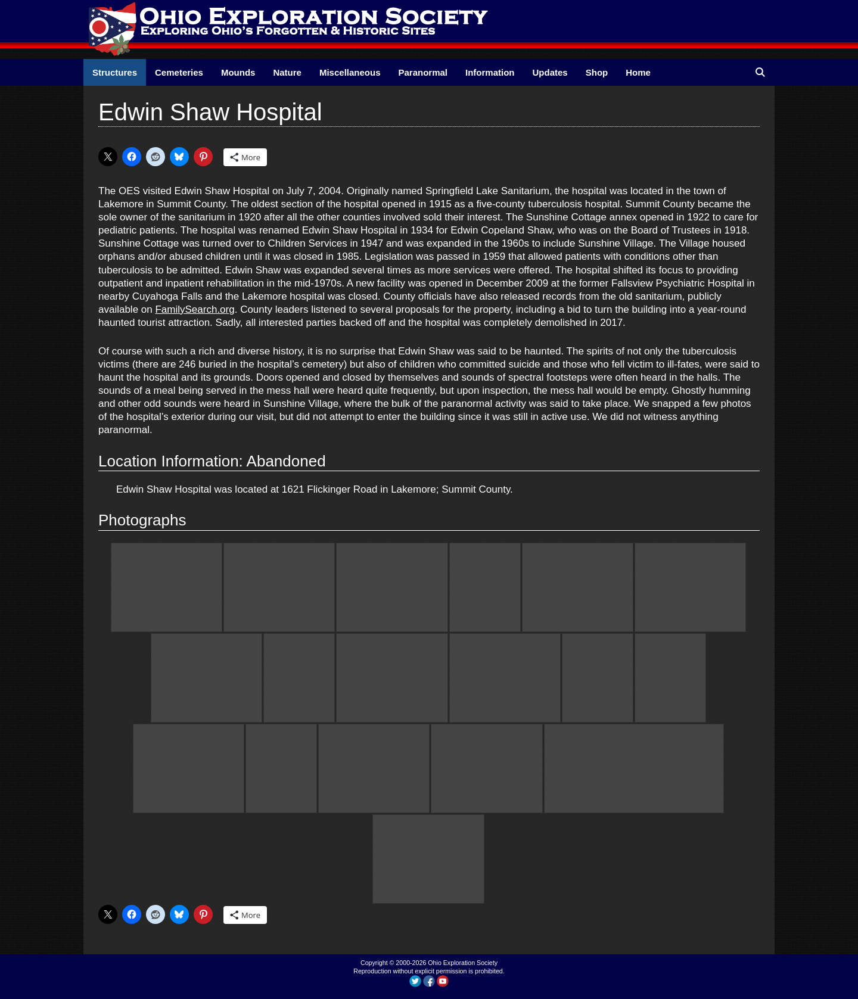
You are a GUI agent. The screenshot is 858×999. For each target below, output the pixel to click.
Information (490, 72)
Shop (597, 72)
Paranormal (422, 72)
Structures (114, 72)
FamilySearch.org (194, 309)
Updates (550, 72)
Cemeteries (179, 72)
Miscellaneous (350, 72)
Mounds (238, 72)
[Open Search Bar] (760, 72)
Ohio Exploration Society (463, 962)
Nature (287, 72)
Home (638, 72)
